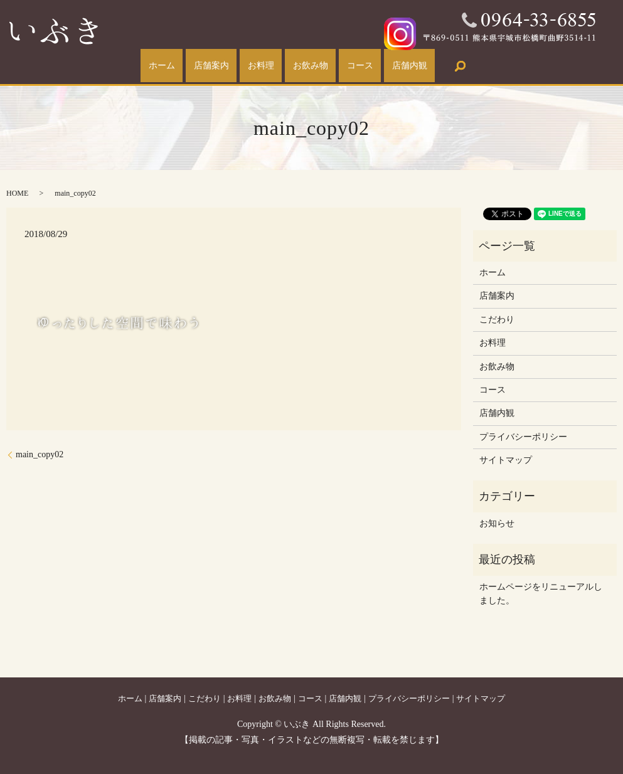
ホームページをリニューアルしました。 (540, 593)
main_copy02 (39, 454)
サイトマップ (505, 460)
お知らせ (496, 523)
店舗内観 (434, 66)
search (489, 65)
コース (374, 66)
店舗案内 (196, 66)
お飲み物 (315, 66)
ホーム (137, 66)
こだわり (496, 319)
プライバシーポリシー (523, 437)
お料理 (256, 66)
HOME (17, 193)
